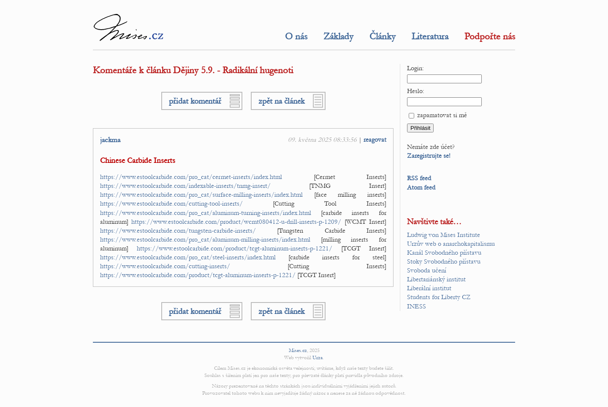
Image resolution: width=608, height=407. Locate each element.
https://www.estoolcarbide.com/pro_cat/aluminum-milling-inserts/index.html (205, 239)
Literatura (430, 36)
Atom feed (421, 187)
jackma (110, 140)
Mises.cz (298, 350)
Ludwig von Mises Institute (443, 235)
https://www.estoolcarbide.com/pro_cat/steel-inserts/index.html (188, 257)
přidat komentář (195, 101)
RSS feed (419, 178)
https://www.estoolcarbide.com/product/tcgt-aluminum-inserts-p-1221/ (234, 248)
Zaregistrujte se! (429, 156)
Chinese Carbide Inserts (137, 160)
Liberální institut (429, 288)
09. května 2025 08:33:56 (322, 139)
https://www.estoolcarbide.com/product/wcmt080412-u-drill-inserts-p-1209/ (236, 222)
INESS (416, 306)
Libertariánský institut (436, 279)
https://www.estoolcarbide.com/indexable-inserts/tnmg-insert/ (185, 186)
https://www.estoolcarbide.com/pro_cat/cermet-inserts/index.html (191, 177)
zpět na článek (281, 101)
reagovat (375, 139)
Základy (338, 36)
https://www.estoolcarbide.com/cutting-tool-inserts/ (171, 203)
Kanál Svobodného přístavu (444, 252)
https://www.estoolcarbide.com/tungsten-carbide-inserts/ (178, 230)
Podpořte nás (489, 36)
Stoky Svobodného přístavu (443, 261)
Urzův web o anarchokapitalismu (451, 244)
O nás (296, 36)
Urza (317, 357)
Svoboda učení (426, 270)
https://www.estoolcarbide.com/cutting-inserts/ (165, 266)
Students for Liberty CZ (439, 297)
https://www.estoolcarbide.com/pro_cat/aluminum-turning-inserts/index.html (205, 213)
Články (382, 36)
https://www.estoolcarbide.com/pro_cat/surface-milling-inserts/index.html (201, 194)
